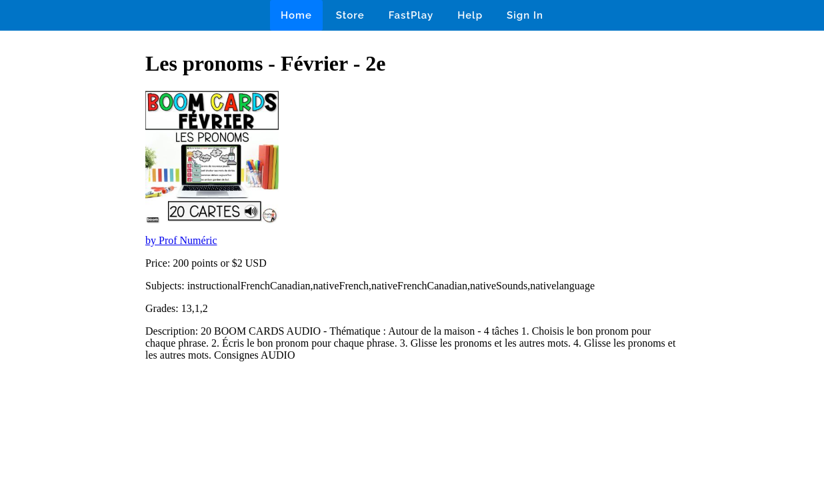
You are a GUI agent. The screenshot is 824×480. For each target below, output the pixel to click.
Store (350, 15)
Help (470, 15)
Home (296, 15)
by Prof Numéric (181, 240)
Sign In (525, 15)
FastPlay (411, 15)
